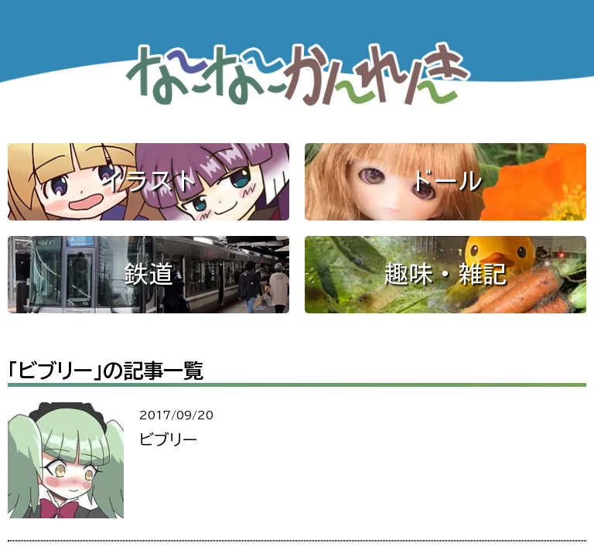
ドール (445, 181)
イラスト (148, 181)
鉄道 (148, 273)
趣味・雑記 (445, 273)
